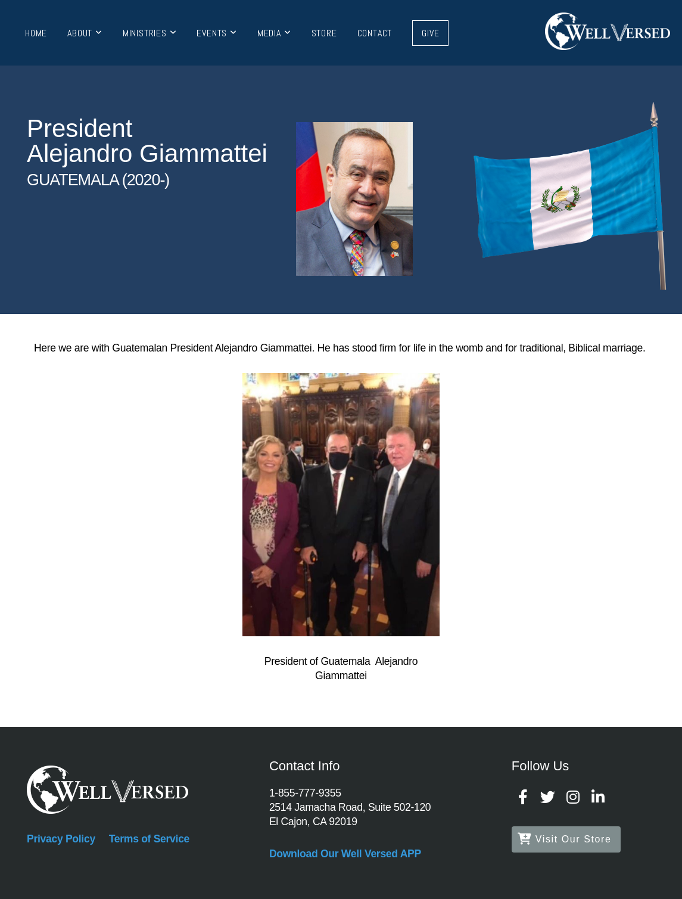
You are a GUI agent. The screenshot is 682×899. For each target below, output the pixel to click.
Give (430, 33)
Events (216, 33)
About (84, 33)
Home (36, 33)
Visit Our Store (565, 839)
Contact (375, 33)
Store (324, 33)
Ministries (150, 33)
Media (274, 33)
